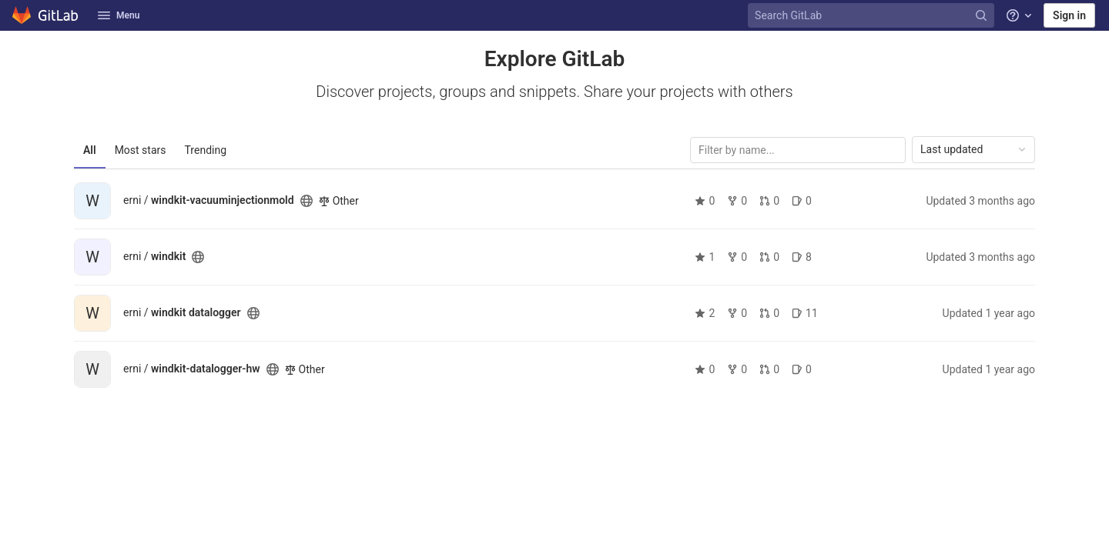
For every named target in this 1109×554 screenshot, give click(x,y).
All (89, 150)
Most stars (140, 150)
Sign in (1069, 15)
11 (805, 313)
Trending (206, 150)
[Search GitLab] (872, 15)
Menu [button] (118, 15)
